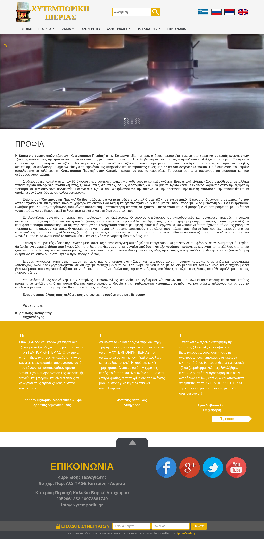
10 (125, 123)
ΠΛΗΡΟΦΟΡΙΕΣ (149, 30)
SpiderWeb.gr (186, 533)
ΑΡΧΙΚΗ (26, 29)
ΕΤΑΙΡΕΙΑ (47, 30)
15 (125, 125)
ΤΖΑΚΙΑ (67, 30)
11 (129, 123)
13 (136, 123)
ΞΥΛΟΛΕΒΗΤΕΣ (90, 29)
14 (140, 123)
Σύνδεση (198, 526)
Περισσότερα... (230, 419)
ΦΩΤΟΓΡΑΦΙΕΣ (119, 30)
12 (132, 123)
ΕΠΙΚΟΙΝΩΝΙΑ (176, 29)
